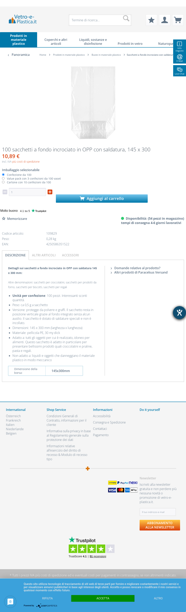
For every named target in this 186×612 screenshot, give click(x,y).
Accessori (70, 255)
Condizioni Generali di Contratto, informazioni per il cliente (66, 420)
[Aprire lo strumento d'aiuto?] (179, 312)
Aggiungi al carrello (102, 198)
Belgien (11, 433)
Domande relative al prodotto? (135, 268)
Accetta (102, 598)
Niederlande (15, 429)
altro (158, 598)
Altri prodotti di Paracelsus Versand (139, 272)
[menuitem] (8, 3)
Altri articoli (44, 255)
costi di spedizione (54, 575)
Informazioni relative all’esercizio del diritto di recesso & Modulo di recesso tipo (67, 452)
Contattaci (100, 428)
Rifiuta (47, 598)
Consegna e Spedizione (109, 422)
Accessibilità (101, 416)
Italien (10, 425)
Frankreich (13, 420)
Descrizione (15, 255)
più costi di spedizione (26, 161)
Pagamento (101, 435)
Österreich (13, 416)
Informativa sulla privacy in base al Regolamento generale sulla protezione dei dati (69, 435)
